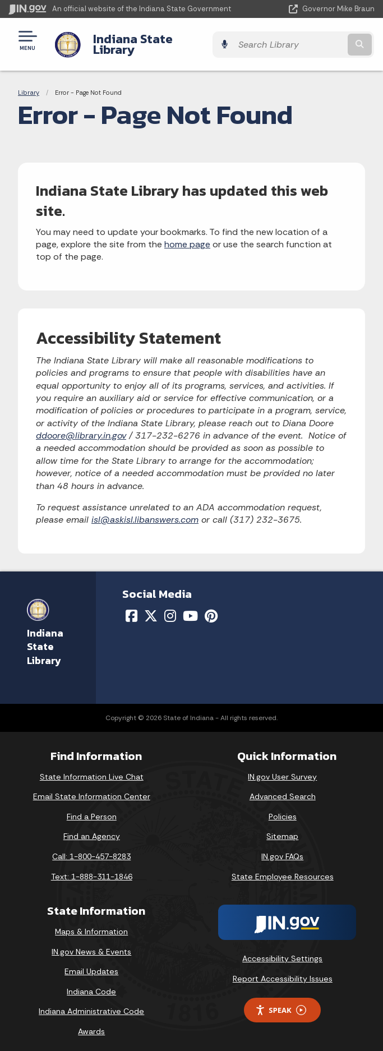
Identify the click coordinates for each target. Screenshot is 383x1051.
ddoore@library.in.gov (81, 427)
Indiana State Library (153, 39)
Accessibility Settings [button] (282, 950)
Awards (91, 1023)
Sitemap (282, 828)
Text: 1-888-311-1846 (91, 868)
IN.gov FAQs (282, 848)
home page (187, 236)
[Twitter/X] (151, 607)
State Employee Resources (283, 868)
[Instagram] (170, 607)
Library (28, 84)
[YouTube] (190, 607)
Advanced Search (283, 788)
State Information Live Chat (92, 768)
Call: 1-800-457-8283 (91, 848)
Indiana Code (91, 983)
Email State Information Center (91, 788)
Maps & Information (91, 923)
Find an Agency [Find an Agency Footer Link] (91, 828)
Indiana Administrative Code (91, 1003)
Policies (283, 808)
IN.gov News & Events (91, 943)
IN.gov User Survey (282, 768)
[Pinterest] (211, 607)
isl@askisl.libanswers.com (145, 511)
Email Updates (91, 963)
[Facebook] (131, 607)
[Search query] (322, 40)
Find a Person (92, 808)
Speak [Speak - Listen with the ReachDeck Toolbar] (280, 1001)
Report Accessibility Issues (283, 970)
